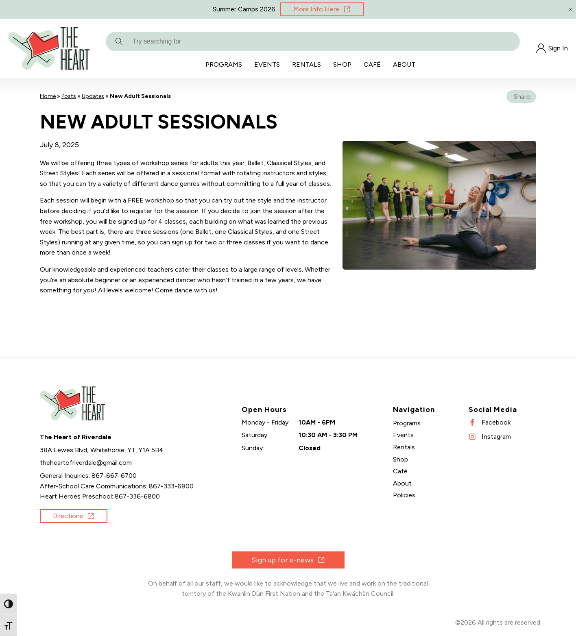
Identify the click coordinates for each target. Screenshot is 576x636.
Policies (404, 495)
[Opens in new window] (322, 9)
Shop (342, 64)
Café (372, 64)
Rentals (306, 64)
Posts (68, 96)
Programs (223, 64)
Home (48, 96)
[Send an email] (86, 462)
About (404, 64)
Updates (93, 96)
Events (267, 64)
